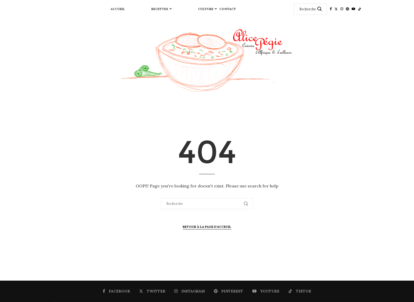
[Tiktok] (359, 9)
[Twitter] (336, 9)
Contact (227, 9)
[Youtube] (353, 9)
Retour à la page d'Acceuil (207, 227)
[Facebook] (331, 9)
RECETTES (159, 9)
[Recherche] (310, 9)
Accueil (118, 9)
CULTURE (205, 9)
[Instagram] (342, 9)
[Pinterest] (347, 9)
